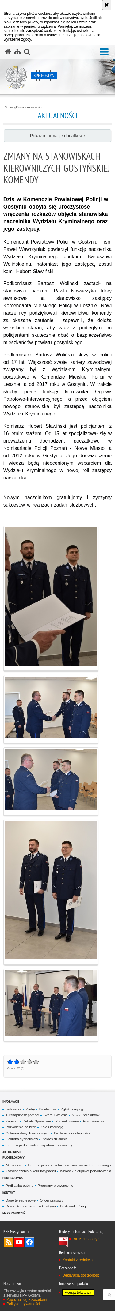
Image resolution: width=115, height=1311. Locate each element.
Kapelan (12, 1121)
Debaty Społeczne (37, 1121)
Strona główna (14, 107)
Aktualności (34, 107)
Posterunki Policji (73, 1206)
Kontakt (8, 1192)
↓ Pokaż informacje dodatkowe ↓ (57, 135)
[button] (104, 52)
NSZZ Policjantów (85, 1115)
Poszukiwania (93, 1121)
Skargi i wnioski (55, 1115)
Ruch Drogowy (13, 1157)
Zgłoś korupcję (72, 1109)
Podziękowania (67, 1121)
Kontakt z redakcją (77, 1260)
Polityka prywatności (23, 1304)
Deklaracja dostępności (72, 1133)
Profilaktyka (12, 1177)
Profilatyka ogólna (19, 1185)
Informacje (10, 1101)
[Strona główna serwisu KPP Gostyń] (8, 51)
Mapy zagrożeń (13, 1213)
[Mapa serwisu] (17, 51)
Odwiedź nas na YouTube (19, 1242)
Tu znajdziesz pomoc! (22, 1115)
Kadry (30, 1109)
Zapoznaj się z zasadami (26, 1299)
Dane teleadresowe (21, 1200)
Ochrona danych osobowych (27, 1133)
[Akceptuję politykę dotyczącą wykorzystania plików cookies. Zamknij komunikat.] (106, 5)
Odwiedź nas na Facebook (29, 1242)
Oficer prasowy (51, 1200)
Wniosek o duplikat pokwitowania (85, 1171)
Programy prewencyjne (55, 1185)
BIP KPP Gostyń (85, 1239)
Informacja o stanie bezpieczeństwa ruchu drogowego (69, 1165)
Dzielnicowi (48, 1109)
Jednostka (13, 1109)
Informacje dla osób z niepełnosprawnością (39, 1145)
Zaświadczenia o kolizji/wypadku (31, 1171)
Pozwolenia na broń (21, 1127)
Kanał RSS (8, 1242)
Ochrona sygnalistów (22, 1139)
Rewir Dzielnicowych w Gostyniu (31, 1206)
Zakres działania (55, 1139)
